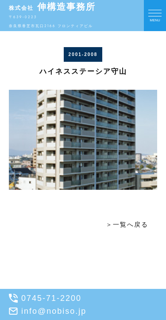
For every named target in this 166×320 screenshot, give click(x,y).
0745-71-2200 (45, 298)
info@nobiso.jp (47, 311)
